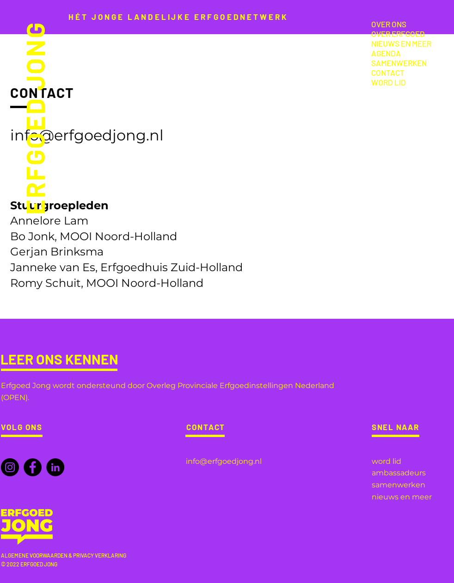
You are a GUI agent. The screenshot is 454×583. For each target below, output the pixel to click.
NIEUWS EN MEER (401, 43)
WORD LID (388, 82)
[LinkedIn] (55, 467)
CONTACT (388, 72)
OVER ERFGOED (398, 33)
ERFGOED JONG (33, 118)
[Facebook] (33, 467)
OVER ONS (388, 24)
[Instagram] (10, 467)
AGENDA (386, 53)
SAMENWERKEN (399, 62)
